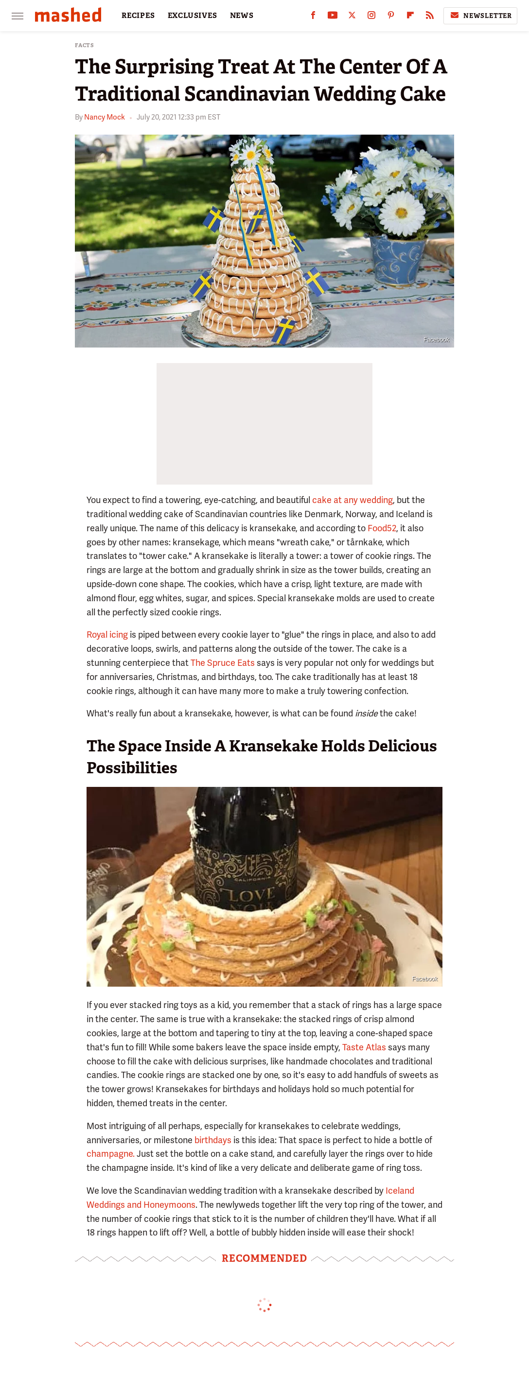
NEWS (242, 15)
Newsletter (480, 15)
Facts (84, 45)
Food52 (382, 528)
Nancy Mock (104, 117)
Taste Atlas (364, 1047)
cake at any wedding (352, 499)
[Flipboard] (410, 17)
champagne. (111, 1153)
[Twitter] (352, 17)
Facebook (436, 340)
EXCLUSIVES (192, 15)
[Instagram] (371, 17)
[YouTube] (332, 17)
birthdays (212, 1140)
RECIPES (138, 15)
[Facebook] (313, 17)
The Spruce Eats (223, 662)
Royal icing (107, 634)
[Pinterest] (391, 17)
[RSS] (430, 17)
